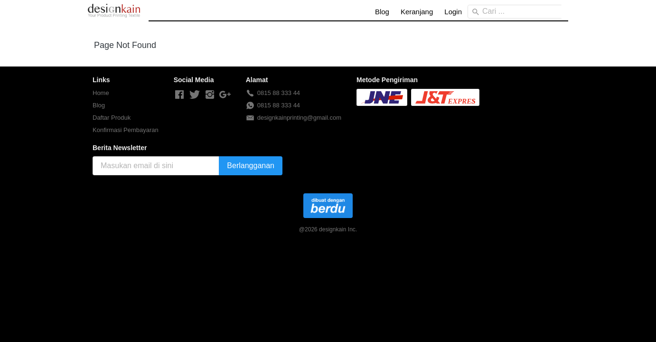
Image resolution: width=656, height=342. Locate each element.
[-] (179, 95)
